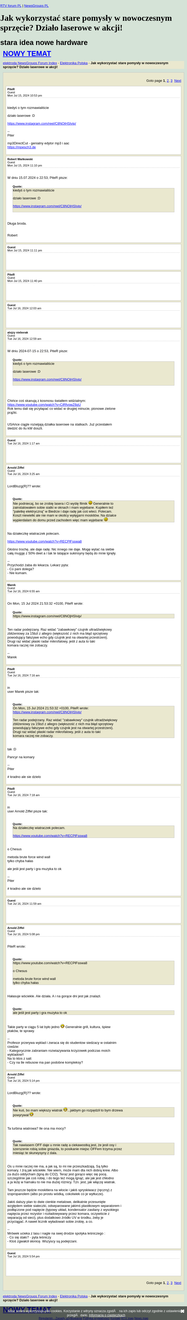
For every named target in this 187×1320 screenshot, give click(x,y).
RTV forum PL (10, 6)
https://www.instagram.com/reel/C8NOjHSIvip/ (41, 123)
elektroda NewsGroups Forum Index (30, 63)
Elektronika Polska (74, 63)
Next (177, 81)
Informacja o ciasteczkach (107, 1315)
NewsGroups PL (36, 6)
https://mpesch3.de (21, 147)
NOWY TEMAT (27, 53)
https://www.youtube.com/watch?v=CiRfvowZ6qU (44, 405)
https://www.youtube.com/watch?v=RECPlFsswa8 (44, 541)
